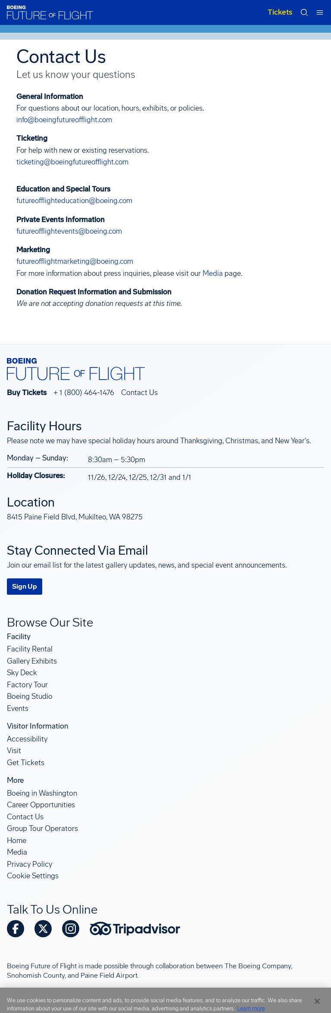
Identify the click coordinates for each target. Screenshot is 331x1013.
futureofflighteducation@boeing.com (74, 200)
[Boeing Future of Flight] (50, 12)
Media (213, 273)
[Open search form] (304, 12)
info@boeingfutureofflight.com (64, 119)
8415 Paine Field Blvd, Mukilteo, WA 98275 (75, 517)
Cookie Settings (33, 875)
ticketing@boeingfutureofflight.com (72, 162)
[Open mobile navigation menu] (320, 12)
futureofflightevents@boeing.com (69, 231)
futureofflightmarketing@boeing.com (74, 261)
